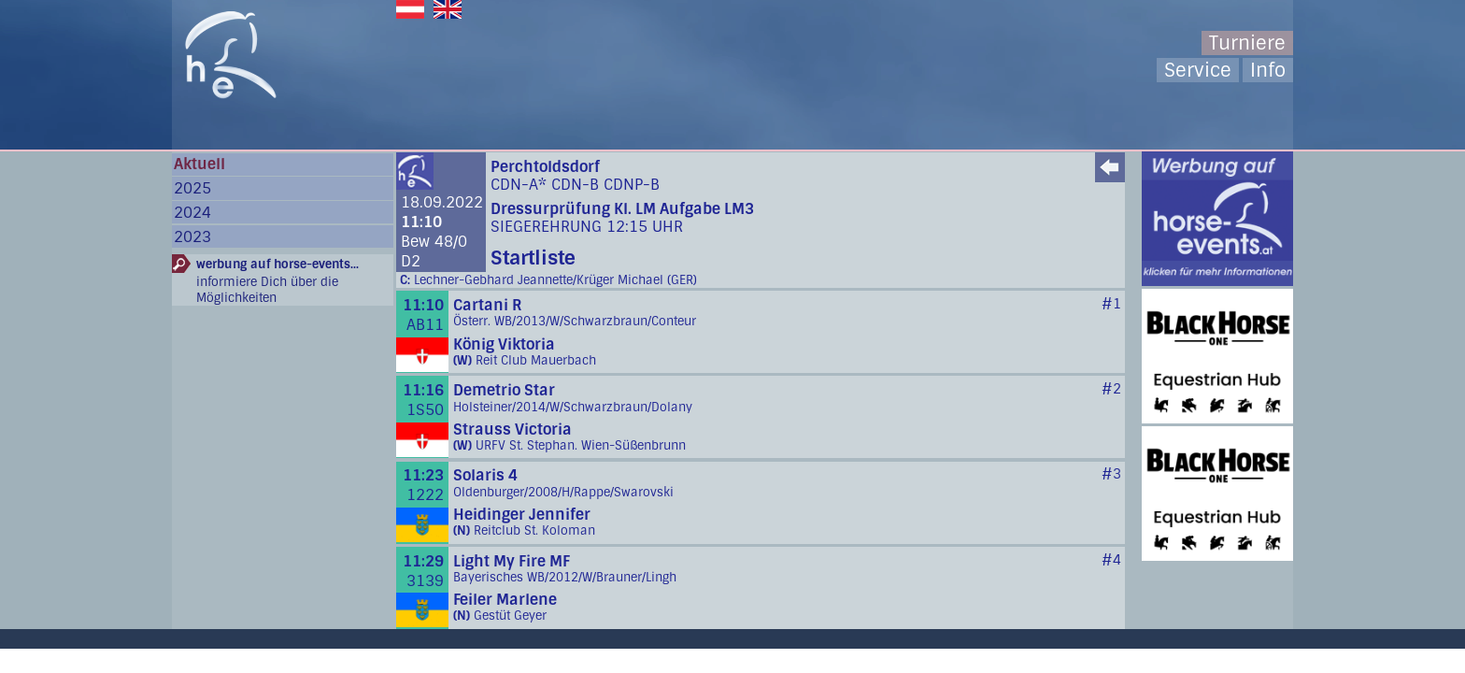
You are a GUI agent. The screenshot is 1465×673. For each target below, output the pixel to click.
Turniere (1247, 43)
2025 (192, 188)
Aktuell (199, 164)
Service (1197, 70)
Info (1268, 70)
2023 (192, 237)
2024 (192, 212)
